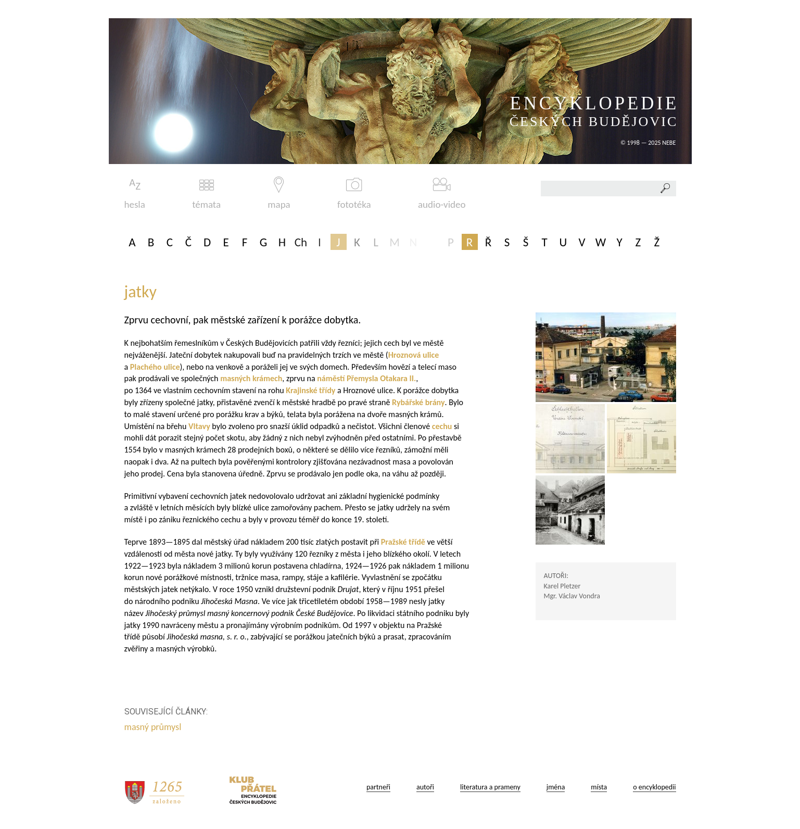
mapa (279, 193)
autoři (425, 787)
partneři (378, 787)
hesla (134, 193)
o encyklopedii (654, 787)
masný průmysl (154, 727)
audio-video (442, 193)
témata (206, 193)
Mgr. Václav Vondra (572, 596)
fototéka (354, 193)
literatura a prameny (490, 787)
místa (599, 787)
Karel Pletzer (562, 586)
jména (556, 787)
